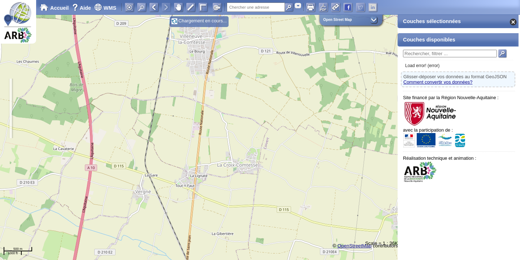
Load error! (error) (422, 65)
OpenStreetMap (355, 245)
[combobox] (298, 6)
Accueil (54, 8)
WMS (105, 8)
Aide (82, 8)
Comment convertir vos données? (437, 82)
